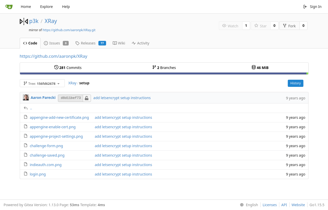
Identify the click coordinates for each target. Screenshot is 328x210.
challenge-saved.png (47, 155)
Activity (140, 43)
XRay (51, 21)
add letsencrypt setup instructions (122, 97)
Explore (46, 6)
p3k (33, 21)
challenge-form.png (46, 145)
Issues (56, 43)
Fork (289, 26)
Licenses (270, 204)
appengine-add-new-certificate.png (59, 117)
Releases (90, 43)
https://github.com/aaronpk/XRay (53, 56)
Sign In (312, 6)
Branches (164, 67)
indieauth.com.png (45, 164)
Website (298, 204)
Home (26, 6)
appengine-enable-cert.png (53, 126)
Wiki (119, 43)
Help (66, 6)
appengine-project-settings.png (56, 136)
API (284, 204)
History (295, 83)
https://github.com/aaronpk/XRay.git (69, 30)
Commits (67, 67)
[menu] (248, 205)
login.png (38, 174)
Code (30, 43)
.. (31, 108)
